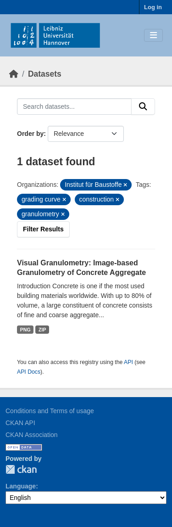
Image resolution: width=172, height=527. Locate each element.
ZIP (42, 329)
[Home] (13, 73)
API (128, 362)
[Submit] (143, 106)
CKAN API (20, 422)
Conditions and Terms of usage (50, 411)
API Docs (28, 372)
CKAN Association (32, 434)
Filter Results (43, 229)
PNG (25, 329)
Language (21, 486)
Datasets (44, 73)
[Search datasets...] (74, 106)
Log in (153, 7)
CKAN (21, 469)
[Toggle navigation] (153, 35)
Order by (30, 133)
